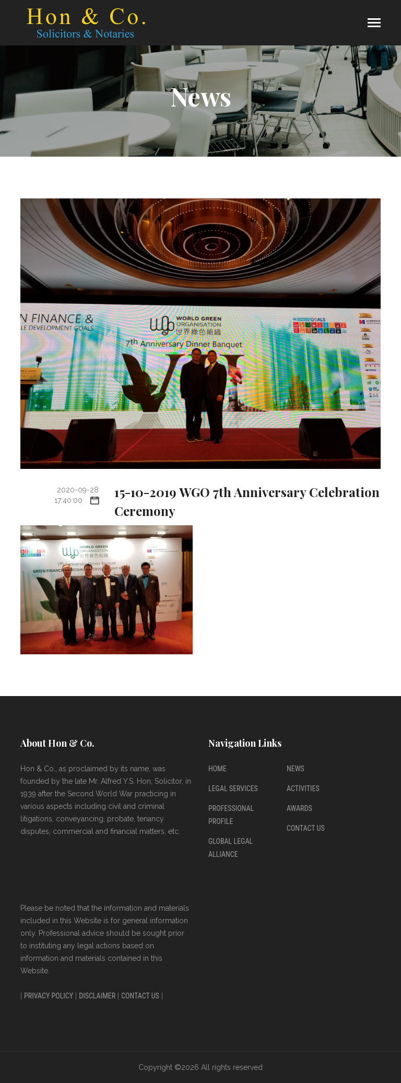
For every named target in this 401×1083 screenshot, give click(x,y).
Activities (303, 788)
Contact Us (306, 828)
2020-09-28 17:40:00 (76, 495)
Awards (299, 808)
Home (217, 768)
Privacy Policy (48, 996)
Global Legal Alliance (230, 847)
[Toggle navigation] (374, 23)
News (295, 768)
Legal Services (233, 788)
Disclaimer (97, 996)
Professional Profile (231, 815)
